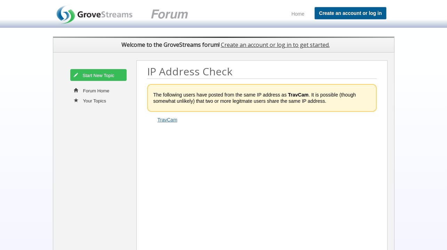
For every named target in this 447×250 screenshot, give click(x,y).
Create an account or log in (350, 13)
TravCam (167, 120)
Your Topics (90, 100)
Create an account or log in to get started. (275, 45)
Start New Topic (93, 75)
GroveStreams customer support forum (130, 14)
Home (298, 14)
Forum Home (92, 90)
